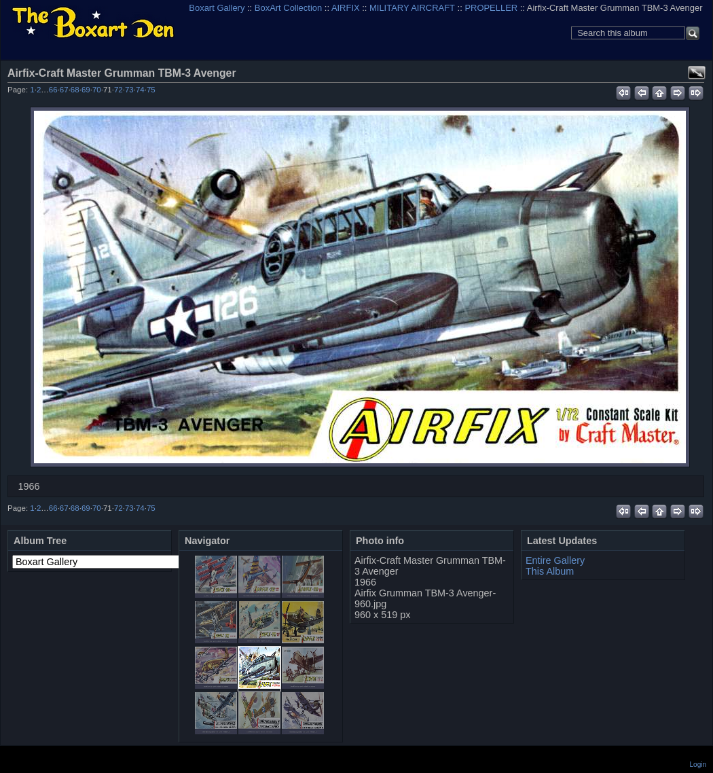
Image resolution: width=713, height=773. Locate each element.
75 (151, 90)
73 (129, 90)
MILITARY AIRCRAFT (412, 8)
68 (75, 90)
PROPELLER (490, 8)
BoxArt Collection (288, 8)
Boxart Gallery (216, 8)
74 (140, 90)
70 (96, 90)
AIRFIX (345, 8)
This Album (550, 571)
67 (64, 90)
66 (53, 90)
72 (118, 90)
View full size (697, 72)
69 (85, 90)
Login (698, 764)
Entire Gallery (555, 560)
